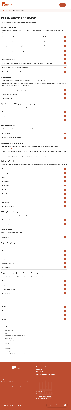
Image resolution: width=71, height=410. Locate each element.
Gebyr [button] (3, 116)
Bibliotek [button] (4, 169)
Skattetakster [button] (6, 237)
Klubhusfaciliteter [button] (6, 185)
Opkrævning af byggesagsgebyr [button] (10, 94)
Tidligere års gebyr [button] (7, 98)
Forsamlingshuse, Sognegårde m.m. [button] (11, 173)
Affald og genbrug (9, 330)
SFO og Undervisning (9, 346)
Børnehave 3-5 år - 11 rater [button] (9, 293)
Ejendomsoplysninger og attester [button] (10, 111)
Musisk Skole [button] (5, 194)
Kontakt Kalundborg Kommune (46, 374)
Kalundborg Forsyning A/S (10, 340)
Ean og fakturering (42, 398)
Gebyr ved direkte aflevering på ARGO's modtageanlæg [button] (16, 67)
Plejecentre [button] (5, 311)
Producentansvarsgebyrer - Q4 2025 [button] (11, 71)
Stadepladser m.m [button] (7, 267)
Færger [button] (4, 259)
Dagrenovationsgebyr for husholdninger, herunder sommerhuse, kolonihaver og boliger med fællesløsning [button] (28, 41)
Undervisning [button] (5, 224)
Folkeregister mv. (8, 338)
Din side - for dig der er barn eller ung (12, 405)
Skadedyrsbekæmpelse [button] (8, 263)
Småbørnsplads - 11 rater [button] (8, 289)
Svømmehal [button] (5, 198)
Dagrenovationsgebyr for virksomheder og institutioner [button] (16, 51)
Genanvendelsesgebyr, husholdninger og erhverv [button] (14, 55)
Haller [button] (3, 177)
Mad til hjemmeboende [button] (8, 306)
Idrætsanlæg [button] (5, 181)
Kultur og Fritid (8, 343)
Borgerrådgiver (6, 403)
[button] (69, 4)
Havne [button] (4, 255)
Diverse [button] (4, 319)
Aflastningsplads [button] (6, 315)
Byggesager (7, 333)
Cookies (40, 394)
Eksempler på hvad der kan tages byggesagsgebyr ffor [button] (16, 90)
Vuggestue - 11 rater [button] (7, 280)
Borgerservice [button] (6, 133)
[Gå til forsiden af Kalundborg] (6, 4)
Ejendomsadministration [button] (8, 250)
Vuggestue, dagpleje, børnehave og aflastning (15, 353)
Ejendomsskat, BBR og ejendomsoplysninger (15, 335)
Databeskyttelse (42, 391)
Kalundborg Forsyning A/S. (13, 148)
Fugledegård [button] (5, 202)
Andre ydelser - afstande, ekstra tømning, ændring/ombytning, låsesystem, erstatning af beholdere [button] (27, 63)
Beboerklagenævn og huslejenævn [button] (11, 120)
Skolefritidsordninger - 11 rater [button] (9, 219)
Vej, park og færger (9, 351)
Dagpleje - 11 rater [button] (6, 285)
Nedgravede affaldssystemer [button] (9, 59)
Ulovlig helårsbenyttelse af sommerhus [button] (12, 137)
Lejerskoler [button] (5, 189)
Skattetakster (8, 348)
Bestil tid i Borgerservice (11, 386)
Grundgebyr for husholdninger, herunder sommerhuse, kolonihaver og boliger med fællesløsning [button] (26, 36)
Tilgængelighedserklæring (44, 396)
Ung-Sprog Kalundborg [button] (8, 206)
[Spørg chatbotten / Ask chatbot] (57, 405)
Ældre (6, 356)
